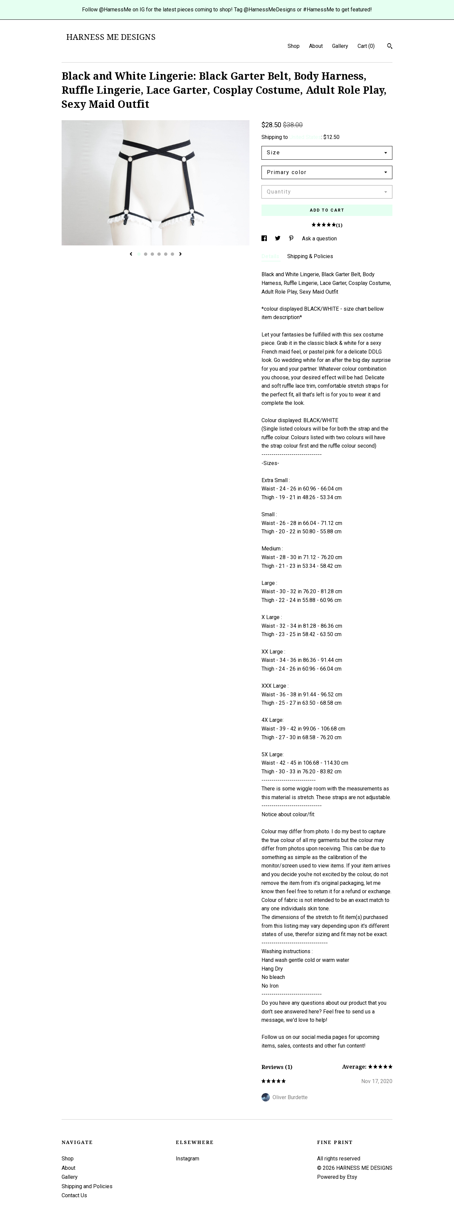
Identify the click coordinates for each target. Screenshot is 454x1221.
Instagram (187, 1158)
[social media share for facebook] (264, 238)
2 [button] (145, 254)
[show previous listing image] (131, 254)
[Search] (389, 47)
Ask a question (319, 238)
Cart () (366, 46)
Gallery (340, 46)
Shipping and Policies (87, 1186)
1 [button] (139, 254)
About (316, 46)
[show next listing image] (180, 254)
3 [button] (152, 254)
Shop (294, 46)
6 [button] (172, 254)
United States (305, 137)
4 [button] (159, 254)
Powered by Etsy (337, 1177)
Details (271, 256)
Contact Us (74, 1195)
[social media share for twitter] (278, 238)
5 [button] (165, 254)
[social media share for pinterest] (292, 238)
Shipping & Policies (310, 256)
